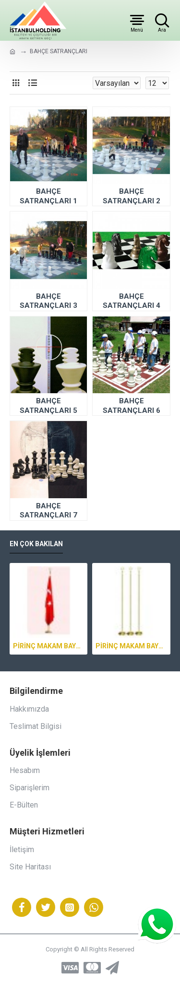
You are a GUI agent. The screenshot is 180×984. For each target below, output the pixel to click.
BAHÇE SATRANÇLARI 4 (131, 301)
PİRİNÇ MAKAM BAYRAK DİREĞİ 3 (48, 646)
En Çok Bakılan (36, 544)
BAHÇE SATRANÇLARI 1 (48, 196)
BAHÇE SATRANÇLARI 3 (48, 301)
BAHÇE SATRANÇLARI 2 (131, 196)
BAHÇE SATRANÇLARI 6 (131, 406)
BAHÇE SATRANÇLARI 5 (48, 406)
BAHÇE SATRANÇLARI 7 (48, 511)
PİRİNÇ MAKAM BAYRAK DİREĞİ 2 (131, 646)
